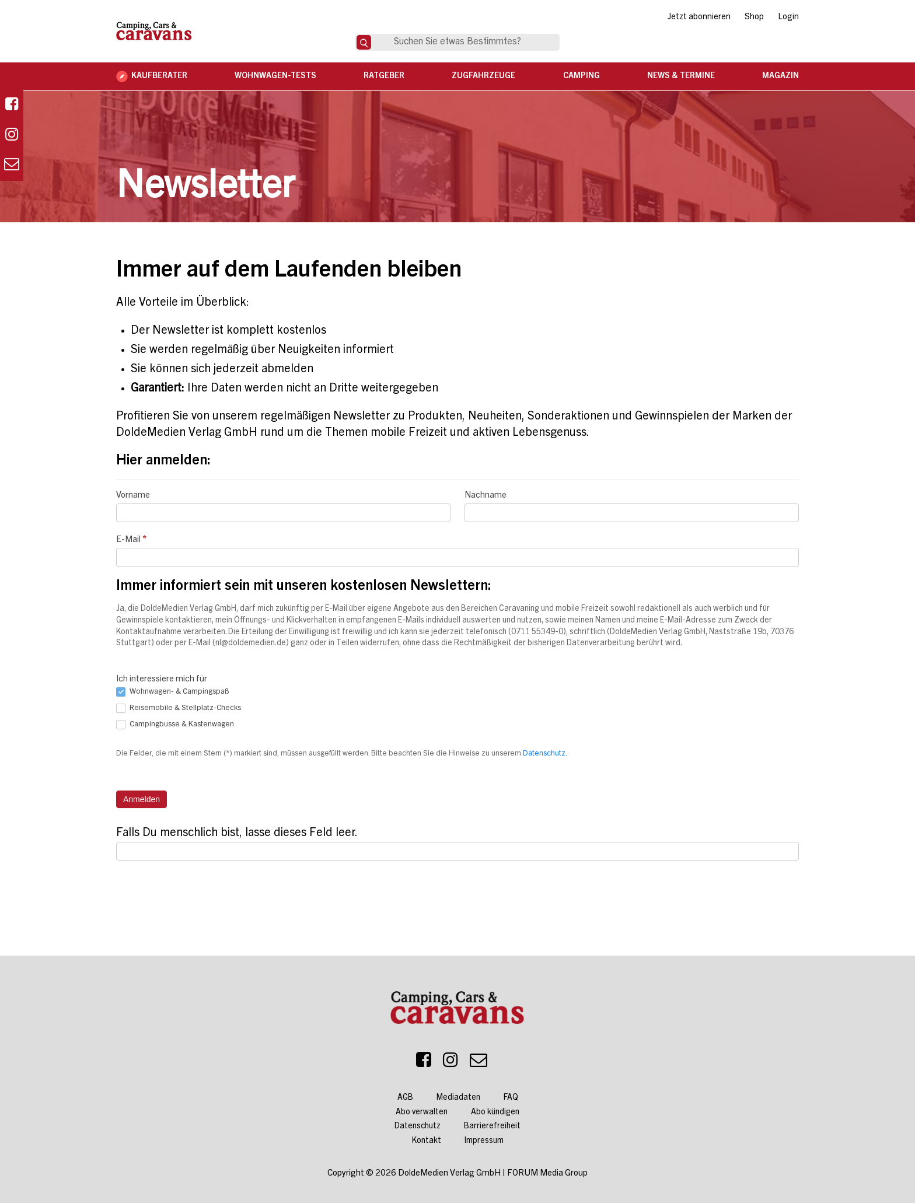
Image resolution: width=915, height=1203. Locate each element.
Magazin (780, 76)
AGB (405, 1098)
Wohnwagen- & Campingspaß (172, 692)
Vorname (133, 495)
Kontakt (426, 1141)
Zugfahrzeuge (483, 76)
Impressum (484, 1141)
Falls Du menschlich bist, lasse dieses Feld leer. (237, 834)
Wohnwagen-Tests (275, 76)
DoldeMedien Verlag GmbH (449, 1173)
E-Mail (131, 540)
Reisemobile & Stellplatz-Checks (178, 708)
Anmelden (141, 799)
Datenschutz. (545, 754)
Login (788, 17)
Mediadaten (458, 1098)
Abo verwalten (422, 1112)
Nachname (486, 495)
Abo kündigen (495, 1112)
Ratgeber (384, 76)
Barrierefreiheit (492, 1126)
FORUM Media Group (547, 1173)
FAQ (511, 1098)
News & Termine (681, 76)
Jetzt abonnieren (699, 17)
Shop (754, 17)
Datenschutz (417, 1126)
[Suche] (364, 42)
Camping (581, 76)
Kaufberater (159, 76)
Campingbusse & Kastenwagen (175, 724)
